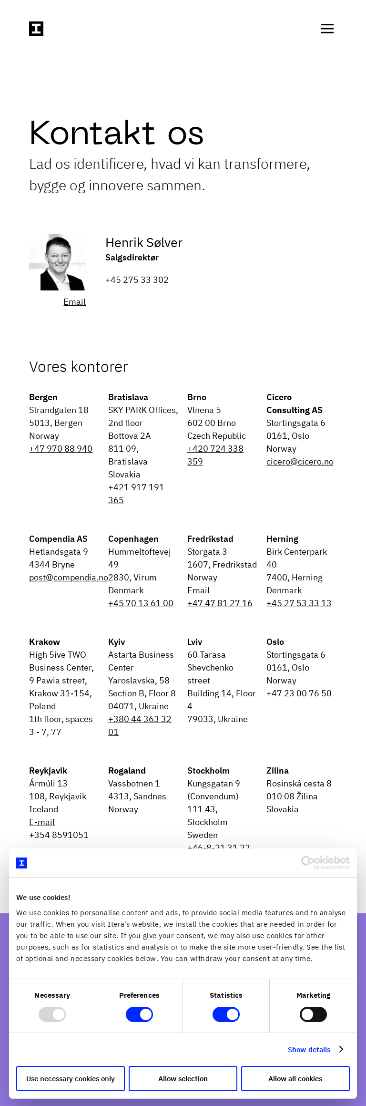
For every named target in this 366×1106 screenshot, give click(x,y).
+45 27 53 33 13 (299, 603)
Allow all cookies (295, 1078)
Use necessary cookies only (70, 1078)
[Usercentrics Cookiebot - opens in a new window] (308, 863)
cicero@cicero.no (300, 461)
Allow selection (183, 1078)
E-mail (42, 822)
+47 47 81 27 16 (220, 603)
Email (74, 301)
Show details (309, 1049)
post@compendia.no (68, 577)
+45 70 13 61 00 (140, 603)
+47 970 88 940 (60, 448)
